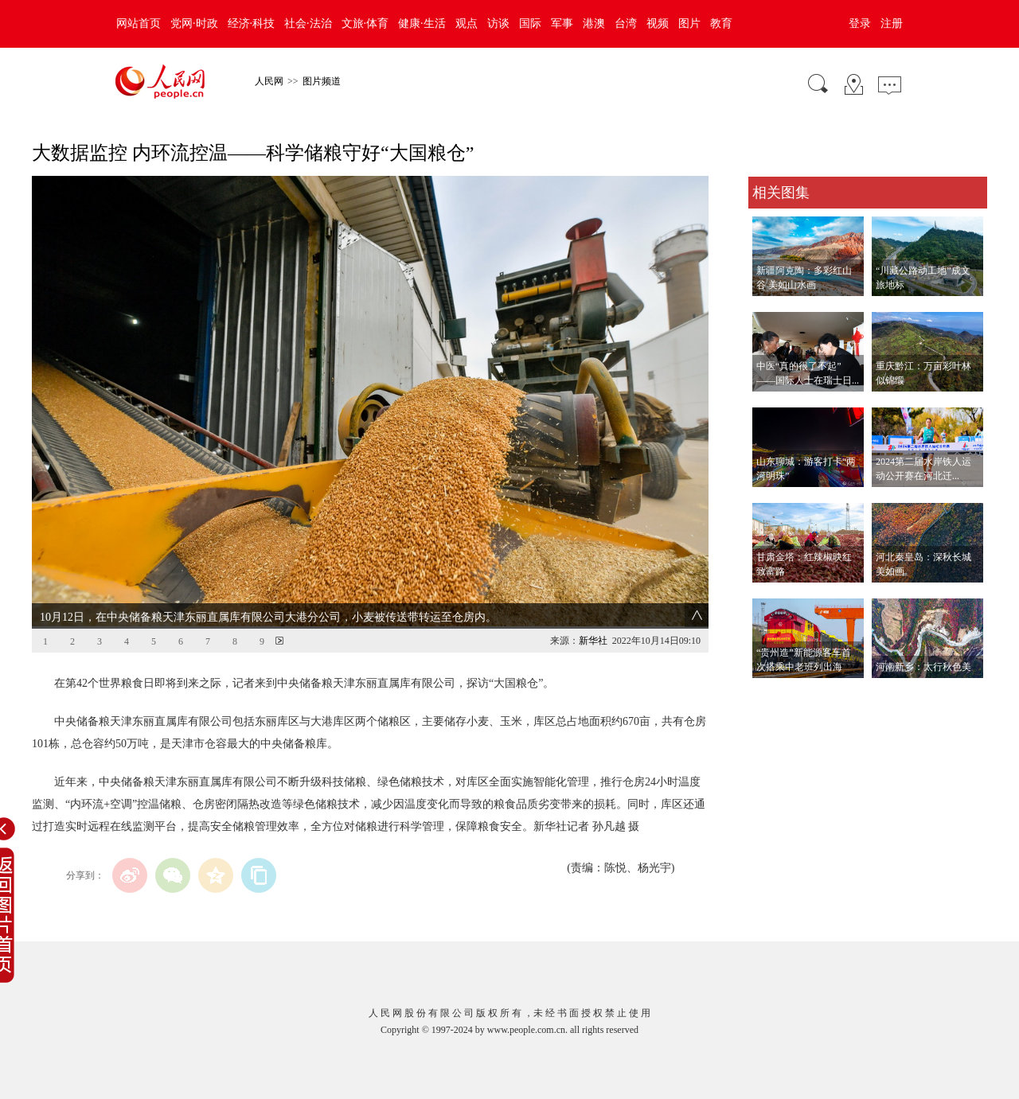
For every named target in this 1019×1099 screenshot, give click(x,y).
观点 (466, 23)
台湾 (626, 23)
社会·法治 (308, 23)
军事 (562, 23)
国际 (530, 23)
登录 (860, 23)
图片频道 (322, 81)
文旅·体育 (365, 23)
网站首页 (138, 23)
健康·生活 (422, 23)
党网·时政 (194, 23)
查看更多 (770, 694)
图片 (689, 23)
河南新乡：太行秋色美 (923, 666)
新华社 (593, 640)
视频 (657, 23)
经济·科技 (251, 23)
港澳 (594, 23)
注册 (891, 23)
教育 (721, 23)
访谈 (498, 23)
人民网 (269, 81)
